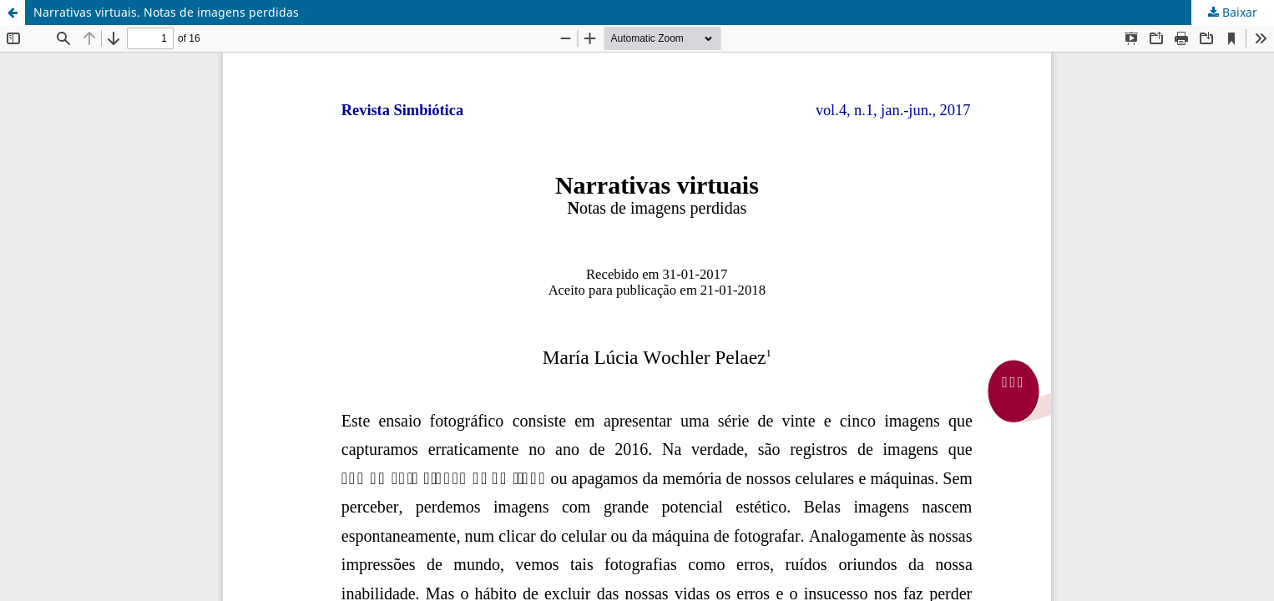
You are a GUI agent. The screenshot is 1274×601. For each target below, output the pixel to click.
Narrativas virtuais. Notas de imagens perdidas (166, 12)
